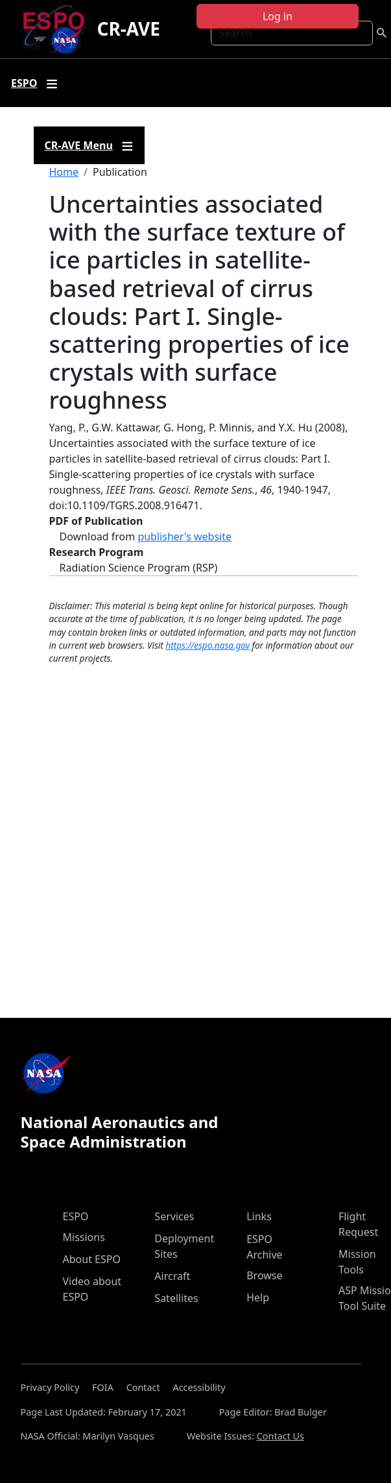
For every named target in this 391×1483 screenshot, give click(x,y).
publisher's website (184, 536)
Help (257, 1297)
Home (64, 172)
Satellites (176, 1298)
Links (259, 1216)
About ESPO (92, 1259)
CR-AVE (128, 28)
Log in (277, 16)
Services (174, 1216)
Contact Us (280, 1436)
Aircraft (172, 1276)
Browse (264, 1275)
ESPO (76, 1216)
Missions (84, 1237)
